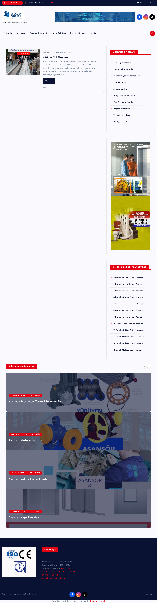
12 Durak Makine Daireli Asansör (128, 330)
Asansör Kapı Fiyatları (24, 517)
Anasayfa (8, 33)
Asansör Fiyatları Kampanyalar (127, 76)
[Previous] (145, 366)
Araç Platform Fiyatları (124, 96)
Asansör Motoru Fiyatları (26, 440)
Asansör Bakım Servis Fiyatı (28, 479)
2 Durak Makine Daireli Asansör (128, 278)
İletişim (93, 33)
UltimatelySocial (97, 601)
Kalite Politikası (59, 33)
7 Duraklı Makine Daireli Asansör (128, 304)
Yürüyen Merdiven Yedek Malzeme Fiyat (37, 401)
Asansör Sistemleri (38, 33)
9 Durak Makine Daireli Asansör (128, 317)
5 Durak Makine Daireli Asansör (128, 291)
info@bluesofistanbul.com (53, 578)
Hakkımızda (21, 33)
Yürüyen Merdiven (121, 115)
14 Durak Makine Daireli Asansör (128, 343)
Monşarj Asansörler (122, 63)
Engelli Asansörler (121, 109)
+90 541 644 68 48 (52, 575)
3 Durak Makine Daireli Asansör (128, 284)
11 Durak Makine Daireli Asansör (128, 324)
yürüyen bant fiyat (64, 52)
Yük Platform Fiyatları (123, 102)
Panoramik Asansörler (123, 69)
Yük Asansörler (120, 82)
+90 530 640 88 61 (53, 572)
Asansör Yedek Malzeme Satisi (26, 395)
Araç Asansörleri (120, 89)
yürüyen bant (48, 52)
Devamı (48, 81)
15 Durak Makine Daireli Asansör (57, 3)
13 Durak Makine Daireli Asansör (128, 337)
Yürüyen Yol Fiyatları (55, 57)
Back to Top (146, 594)
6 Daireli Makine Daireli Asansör (128, 297)
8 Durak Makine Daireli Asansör (128, 311)
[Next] (149, 366)
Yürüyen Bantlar (121, 122)
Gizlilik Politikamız (78, 33)
